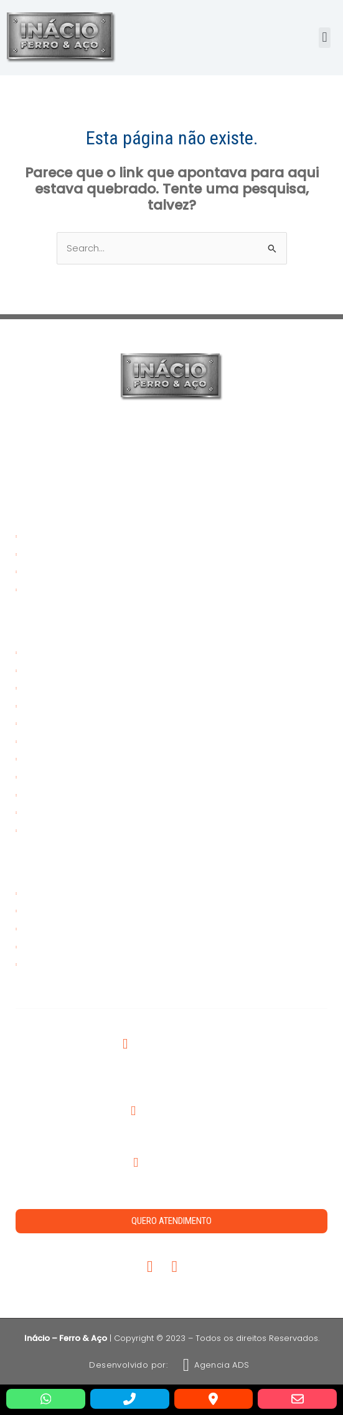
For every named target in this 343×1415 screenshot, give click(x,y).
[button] (325, 37)
